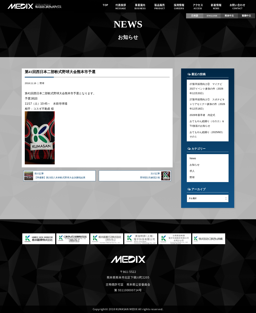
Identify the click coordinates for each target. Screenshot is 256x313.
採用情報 (179, 6)
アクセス (198, 6)
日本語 (194, 16)
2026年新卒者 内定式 (202, 115)
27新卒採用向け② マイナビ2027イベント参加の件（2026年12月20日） (206, 89)
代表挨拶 (121, 6)
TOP (105, 6)
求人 (192, 171)
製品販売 (159, 6)
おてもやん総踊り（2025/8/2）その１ (207, 134)
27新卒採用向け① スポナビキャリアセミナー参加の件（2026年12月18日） (207, 104)
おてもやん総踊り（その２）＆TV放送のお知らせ (207, 123)
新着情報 (216, 6)
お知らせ (195, 164)
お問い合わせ (237, 6)
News (193, 158)
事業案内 (140, 6)
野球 (42, 83)
